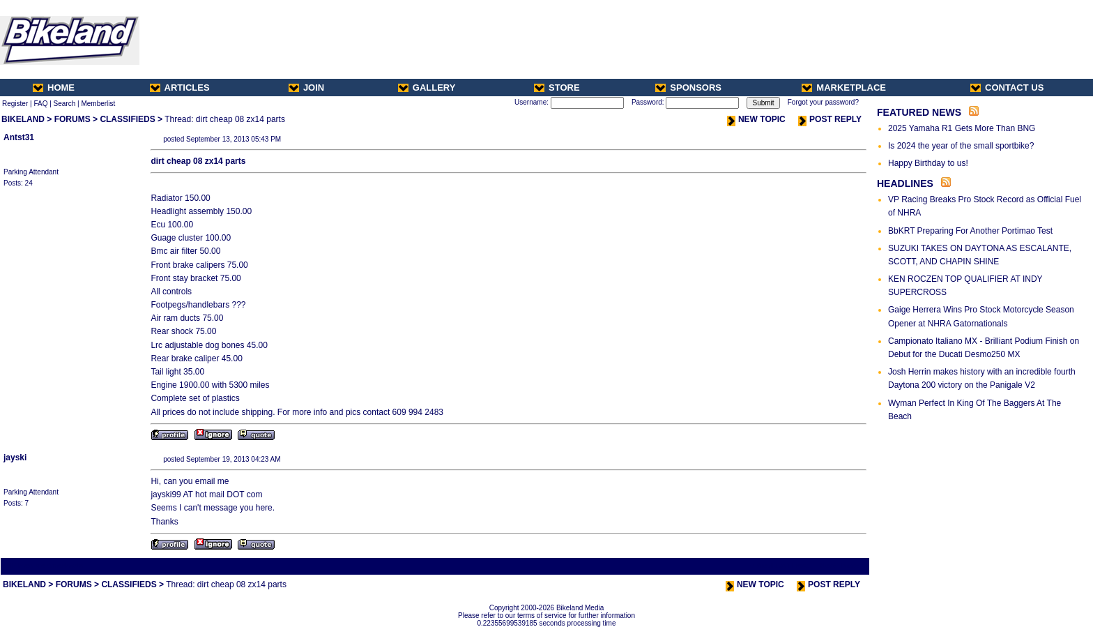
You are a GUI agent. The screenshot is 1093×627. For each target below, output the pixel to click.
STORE (557, 87)
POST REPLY (830, 119)
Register (15, 103)
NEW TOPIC (756, 119)
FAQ (40, 103)
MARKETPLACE (844, 87)
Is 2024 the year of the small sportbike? (961, 146)
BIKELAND (23, 119)
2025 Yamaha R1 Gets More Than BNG (961, 128)
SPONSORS (688, 87)
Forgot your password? (823, 102)
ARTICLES (180, 87)
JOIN (306, 87)
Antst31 (18, 137)
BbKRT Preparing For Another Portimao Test (970, 231)
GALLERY (427, 87)
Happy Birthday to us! (928, 163)
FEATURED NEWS (919, 112)
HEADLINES (905, 183)
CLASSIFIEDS (127, 119)
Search (65, 103)
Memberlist (98, 103)
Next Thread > (843, 566)
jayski (14, 457)
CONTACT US (1007, 87)
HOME (54, 87)
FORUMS (72, 119)
